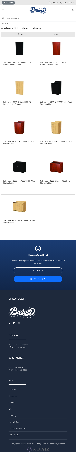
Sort (55, 34)
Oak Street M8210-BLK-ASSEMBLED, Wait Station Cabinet (56, 103)
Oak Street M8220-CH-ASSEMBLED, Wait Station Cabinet (55, 182)
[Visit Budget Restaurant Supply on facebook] (14, 323)
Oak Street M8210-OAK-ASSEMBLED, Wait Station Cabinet (56, 142)
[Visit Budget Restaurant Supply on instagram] (19, 323)
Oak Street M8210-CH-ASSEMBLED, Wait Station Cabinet (18, 142)
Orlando (54, 2)
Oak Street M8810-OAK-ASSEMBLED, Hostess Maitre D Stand (17, 103)
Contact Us (38, 270)
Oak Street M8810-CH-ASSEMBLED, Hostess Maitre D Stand (53, 64)
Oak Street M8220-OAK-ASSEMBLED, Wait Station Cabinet (19, 221)
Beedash (61, 444)
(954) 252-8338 (21, 370)
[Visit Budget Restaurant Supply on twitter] (10, 323)
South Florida (67, 2)
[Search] (38, 18)
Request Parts (8, 3)
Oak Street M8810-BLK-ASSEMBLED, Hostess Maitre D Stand (17, 64)
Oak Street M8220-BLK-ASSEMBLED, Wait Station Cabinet (19, 182)
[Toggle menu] (3, 10)
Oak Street (5, 23)
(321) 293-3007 (20, 347)
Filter (20, 34)
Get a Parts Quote (38, 279)
